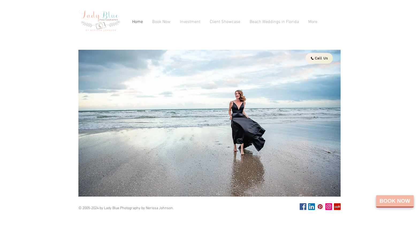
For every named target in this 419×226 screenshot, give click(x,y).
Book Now (395, 201)
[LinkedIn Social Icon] (311, 206)
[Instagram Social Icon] (328, 206)
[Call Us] (319, 58)
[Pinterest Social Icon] (320, 206)
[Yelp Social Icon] (337, 206)
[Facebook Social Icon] (303, 206)
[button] (209, 123)
